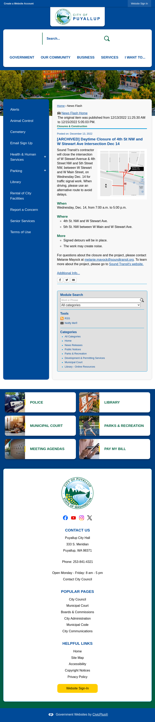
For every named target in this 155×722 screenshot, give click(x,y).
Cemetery (17, 132)
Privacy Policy (78, 677)
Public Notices (73, 349)
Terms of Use (20, 232)
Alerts (14, 109)
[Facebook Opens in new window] (60, 280)
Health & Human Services (23, 157)
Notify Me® (71, 323)
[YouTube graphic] (73, 517)
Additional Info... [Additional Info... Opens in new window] (68, 273)
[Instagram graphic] (81, 517)
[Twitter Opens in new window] (67, 280)
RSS (67, 318)
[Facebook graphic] (65, 517)
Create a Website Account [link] (19, 3)
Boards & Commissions (77, 612)
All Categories (73, 336)
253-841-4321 (83, 561)
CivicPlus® (100, 714)
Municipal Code (77, 624)
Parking (16, 171)
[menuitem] (22, 57)
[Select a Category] (100, 305)
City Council (77, 599)
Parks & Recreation (76, 353)
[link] (139, 3)
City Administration (77, 618)
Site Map (77, 657)
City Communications (77, 631)
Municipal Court (74, 362)
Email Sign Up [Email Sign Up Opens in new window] (21, 143)
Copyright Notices (77, 670)
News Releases (74, 345)
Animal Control (21, 121)
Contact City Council (77, 579)
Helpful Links (77, 643)
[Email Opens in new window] (73, 280)
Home (61, 105)
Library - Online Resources (80, 366)
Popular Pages (77, 591)
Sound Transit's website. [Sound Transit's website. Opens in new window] (126, 264)
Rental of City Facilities (20, 195)
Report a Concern (24, 210)
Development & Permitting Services (85, 358)
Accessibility (77, 664)
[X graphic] (89, 517)
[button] (107, 39)
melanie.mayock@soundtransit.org (109, 259)
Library (15, 182)
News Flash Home (75, 113)
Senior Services (22, 221)
